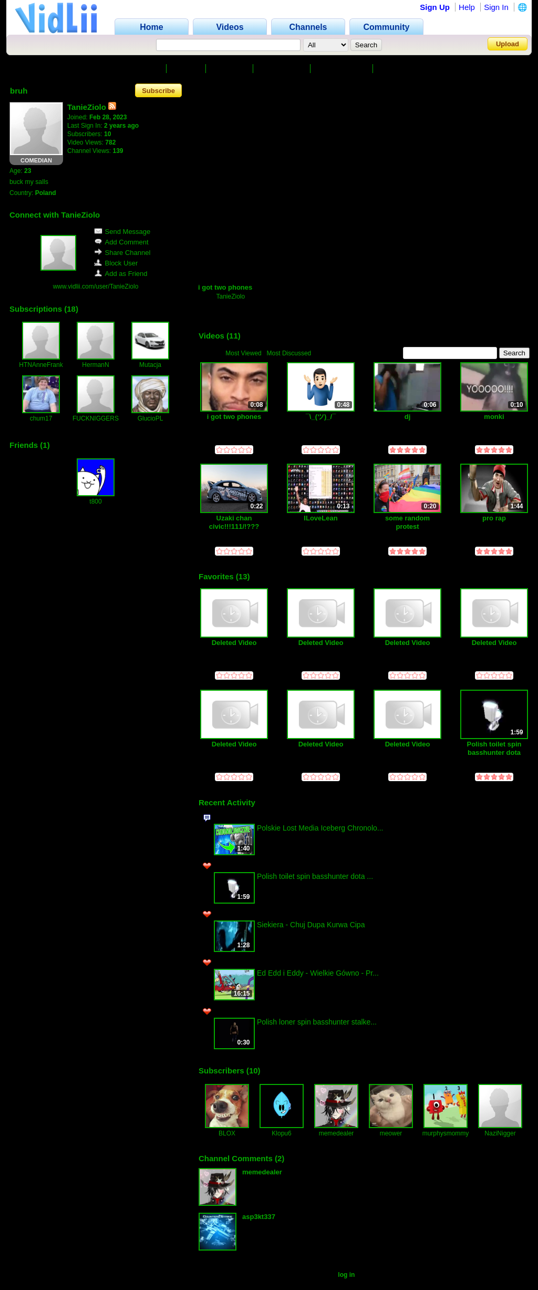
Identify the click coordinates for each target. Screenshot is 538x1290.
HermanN (95, 364)
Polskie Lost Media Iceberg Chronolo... (320, 828)
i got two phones (225, 287)
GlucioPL (150, 418)
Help (467, 7)
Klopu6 (281, 1133)
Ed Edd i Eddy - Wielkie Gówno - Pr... (318, 973)
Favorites (230, 68)
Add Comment (121, 242)
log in (346, 1274)
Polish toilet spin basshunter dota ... (315, 876)
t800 (95, 501)
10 (253, 1070)
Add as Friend (121, 274)
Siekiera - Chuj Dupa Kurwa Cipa (311, 924)
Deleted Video (234, 643)
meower (391, 1133)
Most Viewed (243, 353)
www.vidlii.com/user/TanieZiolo (96, 286)
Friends (394, 68)
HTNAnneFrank (41, 364)
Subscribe (158, 91)
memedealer (336, 1133)
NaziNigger (499, 1133)
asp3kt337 (258, 1217)
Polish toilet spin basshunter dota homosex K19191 (494, 748)
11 (233, 335)
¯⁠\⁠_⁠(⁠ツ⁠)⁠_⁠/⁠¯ (321, 417)
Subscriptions (342, 68)
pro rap (494, 518)
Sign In (496, 7)
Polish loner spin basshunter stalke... (317, 1022)
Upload (507, 44)
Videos (187, 68)
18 (71, 308)
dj (408, 417)
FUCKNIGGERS (96, 418)
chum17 (41, 418)
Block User (116, 263)
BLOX (227, 1133)
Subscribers (283, 68)
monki (494, 417)
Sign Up (435, 7)
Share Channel (122, 253)
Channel (145, 68)
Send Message (122, 232)
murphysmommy (445, 1133)
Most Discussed (289, 353)
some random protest (407, 522)
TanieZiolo (230, 296)
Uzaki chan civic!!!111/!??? (234, 522)
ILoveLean (320, 518)
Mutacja (150, 364)
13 (243, 576)
